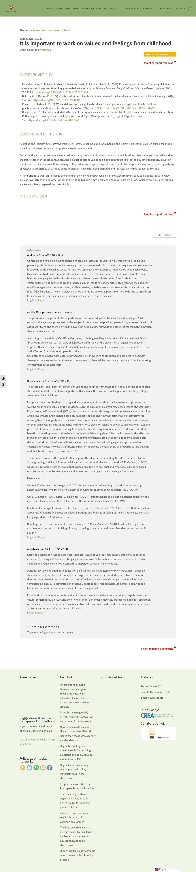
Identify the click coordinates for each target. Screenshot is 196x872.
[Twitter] (192, 40)
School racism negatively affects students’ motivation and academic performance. (76, 717)
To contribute (127, 8)
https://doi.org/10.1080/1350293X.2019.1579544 (60, 92)
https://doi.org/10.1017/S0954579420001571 (53, 120)
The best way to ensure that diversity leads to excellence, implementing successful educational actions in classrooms (76, 836)
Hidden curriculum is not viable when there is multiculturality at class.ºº (77, 855)
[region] (40, 848)
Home (76, 8)
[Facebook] (192, 34)
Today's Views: (149, 686)
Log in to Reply (36, 300)
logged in (47, 632)
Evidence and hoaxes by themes (98, 8)
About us (165, 8)
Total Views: (148, 697)
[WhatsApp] (192, 46)
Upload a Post (149, 8)
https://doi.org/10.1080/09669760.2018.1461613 (128, 108)
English (161, 869)
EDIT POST (165, 235)
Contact (180, 8)
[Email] (192, 52)
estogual (46, 49)
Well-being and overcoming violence (49, 30)
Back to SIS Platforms (58, 8)
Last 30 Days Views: (152, 692)
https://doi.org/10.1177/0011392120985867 (57, 100)
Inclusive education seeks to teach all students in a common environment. (76, 817)
